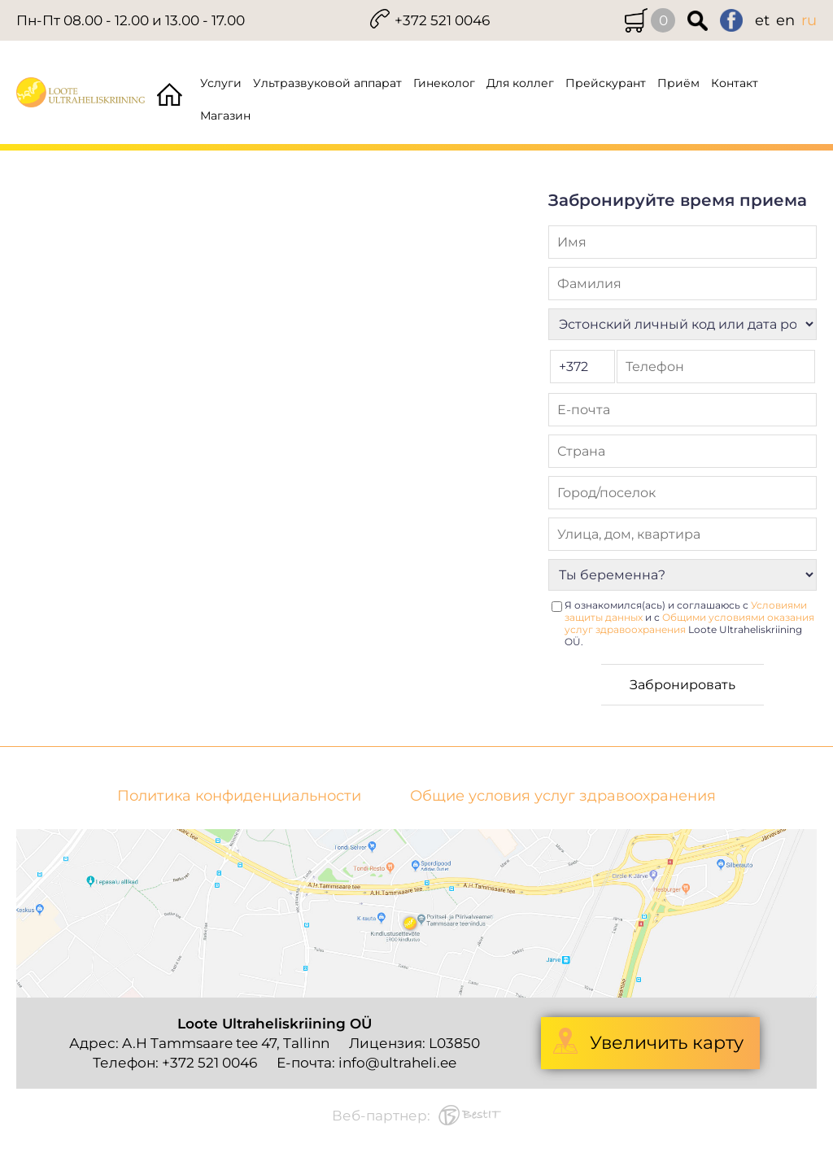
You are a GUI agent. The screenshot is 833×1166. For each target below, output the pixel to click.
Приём (678, 83)
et (762, 20)
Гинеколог (444, 83)
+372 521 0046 (442, 20)
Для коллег (520, 83)
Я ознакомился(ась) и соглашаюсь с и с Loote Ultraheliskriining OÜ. (689, 623)
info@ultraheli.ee (397, 1063)
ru (809, 20)
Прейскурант (605, 83)
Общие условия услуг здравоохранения (563, 796)
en (785, 20)
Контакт (734, 83)
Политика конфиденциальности (239, 796)
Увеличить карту (667, 1043)
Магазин (225, 115)
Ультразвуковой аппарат (327, 83)
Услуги (221, 83)
